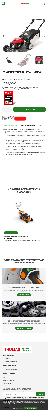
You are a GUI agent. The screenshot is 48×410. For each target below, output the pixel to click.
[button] (36, 3)
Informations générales (28, 125)
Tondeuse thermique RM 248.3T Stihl (16, 236)
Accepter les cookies (30, 408)
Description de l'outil (10, 125)
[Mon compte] (39, 3)
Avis (40, 125)
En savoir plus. (20, 408)
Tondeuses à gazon (25, 79)
